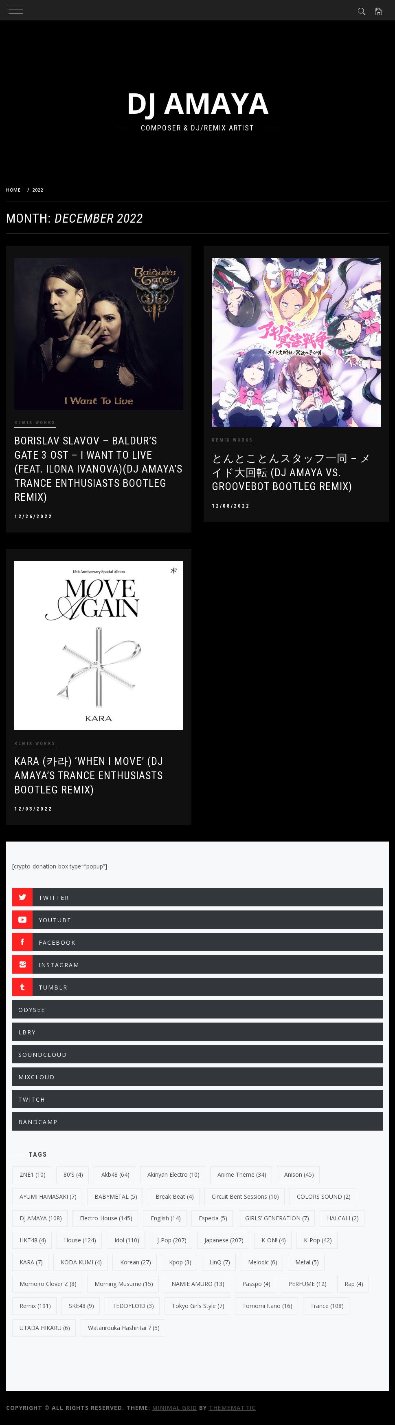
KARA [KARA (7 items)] (31, 1262)
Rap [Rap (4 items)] (354, 1284)
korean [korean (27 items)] (135, 1262)
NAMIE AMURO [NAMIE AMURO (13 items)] (197, 1284)
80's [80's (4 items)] (73, 1174)
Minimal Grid (174, 1408)
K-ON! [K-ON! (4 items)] (273, 1240)
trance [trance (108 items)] (327, 1306)
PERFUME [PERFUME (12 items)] (307, 1284)
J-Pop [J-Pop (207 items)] (172, 1240)
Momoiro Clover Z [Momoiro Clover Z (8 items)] (48, 1284)
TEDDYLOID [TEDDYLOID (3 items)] (133, 1306)
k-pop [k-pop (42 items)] (318, 1240)
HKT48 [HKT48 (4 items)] (33, 1240)
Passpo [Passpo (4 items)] (256, 1284)
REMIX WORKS (35, 422)
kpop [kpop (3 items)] (180, 1262)
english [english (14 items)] (166, 1218)
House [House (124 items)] (80, 1240)
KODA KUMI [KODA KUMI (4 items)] (81, 1262)
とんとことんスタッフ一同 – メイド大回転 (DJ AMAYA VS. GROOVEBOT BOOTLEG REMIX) (291, 472)
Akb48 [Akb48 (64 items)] (115, 1174)
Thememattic (232, 1408)
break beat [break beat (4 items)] (175, 1196)
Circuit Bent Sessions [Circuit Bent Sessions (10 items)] (245, 1196)
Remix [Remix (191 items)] (35, 1306)
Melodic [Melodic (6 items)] (262, 1262)
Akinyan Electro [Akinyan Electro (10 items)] (173, 1174)
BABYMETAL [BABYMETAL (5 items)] (115, 1196)
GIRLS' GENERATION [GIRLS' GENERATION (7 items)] (277, 1218)
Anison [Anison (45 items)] (299, 1174)
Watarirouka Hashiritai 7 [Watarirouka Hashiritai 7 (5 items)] (124, 1328)
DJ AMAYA (197, 102)
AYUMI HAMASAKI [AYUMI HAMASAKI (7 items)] (48, 1196)
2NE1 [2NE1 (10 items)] (33, 1174)
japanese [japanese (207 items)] (224, 1240)
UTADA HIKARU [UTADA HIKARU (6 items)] (45, 1328)
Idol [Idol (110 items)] (126, 1240)
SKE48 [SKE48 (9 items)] (81, 1306)
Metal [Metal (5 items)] (307, 1262)
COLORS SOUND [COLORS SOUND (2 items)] (324, 1196)
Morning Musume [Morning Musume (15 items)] (123, 1284)
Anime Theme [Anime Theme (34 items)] (241, 1174)
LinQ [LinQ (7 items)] (219, 1262)
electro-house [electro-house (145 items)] (106, 1218)
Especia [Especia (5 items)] (213, 1218)
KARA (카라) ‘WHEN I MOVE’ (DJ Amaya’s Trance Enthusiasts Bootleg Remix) (88, 775)
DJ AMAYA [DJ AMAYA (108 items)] (41, 1218)
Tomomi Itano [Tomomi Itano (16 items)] (267, 1306)
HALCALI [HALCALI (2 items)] (343, 1218)
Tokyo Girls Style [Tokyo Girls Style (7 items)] (198, 1306)
